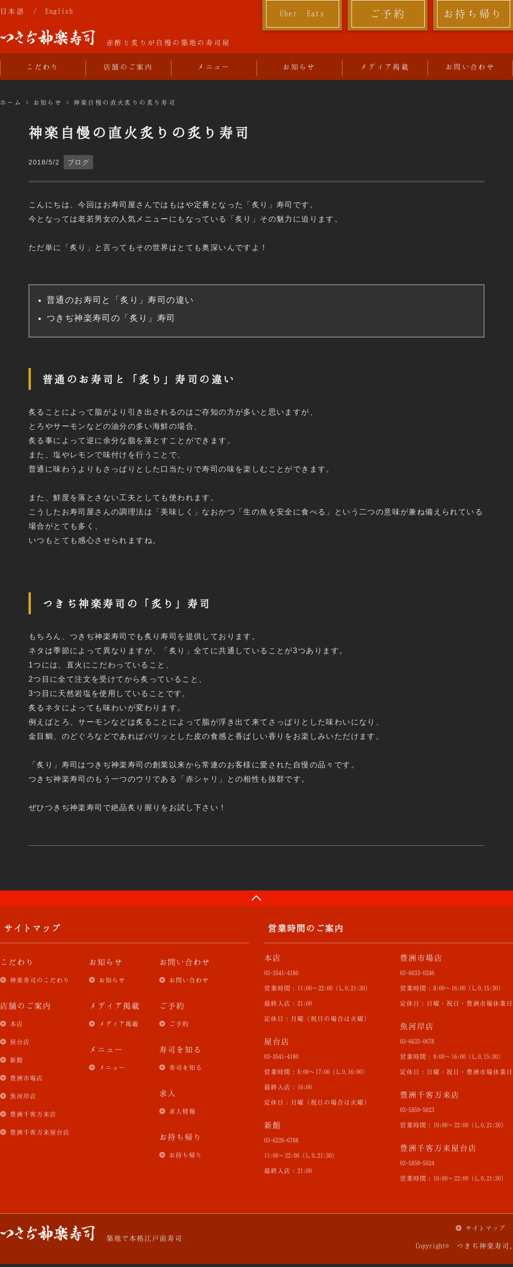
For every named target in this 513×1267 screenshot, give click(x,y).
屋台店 (20, 1041)
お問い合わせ (470, 66)
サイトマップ (485, 1228)
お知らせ (299, 66)
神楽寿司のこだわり (40, 980)
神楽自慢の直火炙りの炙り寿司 (125, 102)
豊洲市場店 (26, 1077)
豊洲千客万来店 (33, 1114)
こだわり (42, 66)
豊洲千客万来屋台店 (40, 1132)
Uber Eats (302, 13)
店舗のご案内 (128, 66)
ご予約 (388, 13)
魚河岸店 (23, 1096)
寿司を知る (185, 1067)
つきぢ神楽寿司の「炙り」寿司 (111, 318)
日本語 (12, 11)
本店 (16, 1023)
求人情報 (182, 1111)
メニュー (213, 66)
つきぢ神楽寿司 (47, 37)
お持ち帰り (473, 13)
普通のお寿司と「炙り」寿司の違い (120, 300)
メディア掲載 (384, 66)
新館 (16, 1059)
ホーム (11, 102)
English (59, 11)
